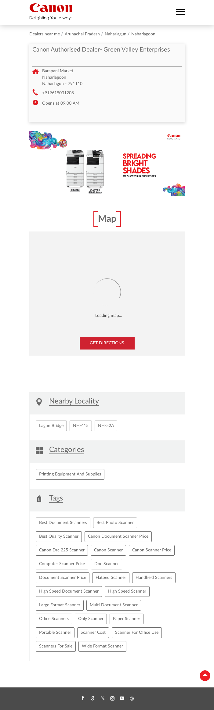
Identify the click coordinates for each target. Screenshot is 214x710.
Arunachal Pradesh (82, 34)
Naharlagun (115, 34)
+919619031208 (58, 93)
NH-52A (106, 426)
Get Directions (107, 343)
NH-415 (81, 426)
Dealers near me (44, 34)
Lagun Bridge (51, 426)
